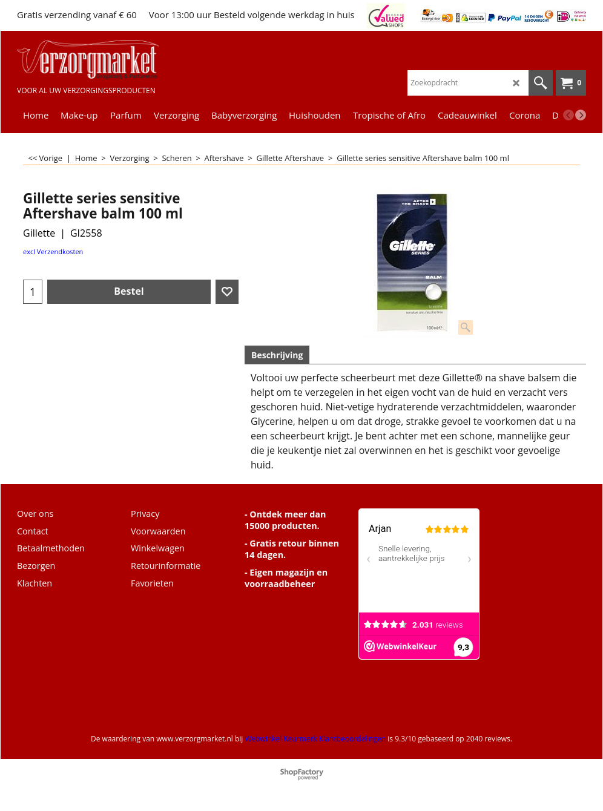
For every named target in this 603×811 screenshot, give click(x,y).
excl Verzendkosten (53, 251)
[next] (580, 115)
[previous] (568, 115)
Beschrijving (277, 355)
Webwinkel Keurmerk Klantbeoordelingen (315, 739)
